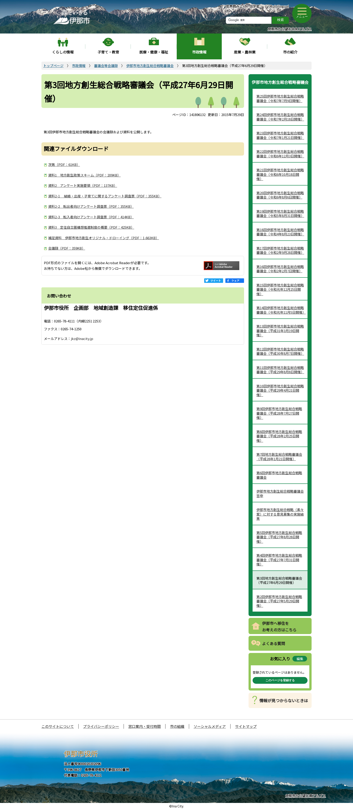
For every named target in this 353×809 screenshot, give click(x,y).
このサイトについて (57, 726)
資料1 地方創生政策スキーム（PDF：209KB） (84, 175)
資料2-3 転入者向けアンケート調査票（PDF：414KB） (91, 217)
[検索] (248, 20)
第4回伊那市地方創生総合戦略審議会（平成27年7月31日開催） (279, 559)
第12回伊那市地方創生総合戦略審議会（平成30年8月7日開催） (280, 351)
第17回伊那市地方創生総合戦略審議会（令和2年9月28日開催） (280, 250)
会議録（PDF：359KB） (66, 248)
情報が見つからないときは (283, 700)
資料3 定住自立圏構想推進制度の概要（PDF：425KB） (91, 227)
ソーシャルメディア (210, 726)
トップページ (53, 65)
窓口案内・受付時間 (144, 726)
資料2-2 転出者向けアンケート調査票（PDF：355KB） (91, 206)
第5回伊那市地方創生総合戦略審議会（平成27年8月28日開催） (279, 537)
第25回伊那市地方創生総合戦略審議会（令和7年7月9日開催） (280, 98)
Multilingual (279, 6)
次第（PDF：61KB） (64, 164)
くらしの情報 (63, 52)
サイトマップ (246, 726)
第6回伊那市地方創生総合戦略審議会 (279, 475)
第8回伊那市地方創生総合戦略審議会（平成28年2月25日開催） (279, 436)
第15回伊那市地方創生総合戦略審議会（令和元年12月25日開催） (280, 289)
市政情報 (199, 52)
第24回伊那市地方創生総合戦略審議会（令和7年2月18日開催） (280, 116)
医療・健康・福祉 (153, 52)
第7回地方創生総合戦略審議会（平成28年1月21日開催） (279, 456)
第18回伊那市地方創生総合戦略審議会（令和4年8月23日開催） (280, 232)
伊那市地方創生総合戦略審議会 (150, 65)
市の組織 (177, 726)
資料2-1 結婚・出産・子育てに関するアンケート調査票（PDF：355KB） (104, 196)
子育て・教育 (108, 52)
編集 (299, 658)
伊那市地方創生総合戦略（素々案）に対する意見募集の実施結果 (280, 514)
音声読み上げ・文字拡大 (243, 8)
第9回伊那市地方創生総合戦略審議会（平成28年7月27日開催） (279, 413)
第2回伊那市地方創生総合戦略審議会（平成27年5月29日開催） (279, 601)
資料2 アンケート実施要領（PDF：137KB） (82, 185)
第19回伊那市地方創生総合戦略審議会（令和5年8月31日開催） (280, 213)
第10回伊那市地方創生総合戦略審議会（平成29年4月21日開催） (280, 390)
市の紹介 (290, 52)
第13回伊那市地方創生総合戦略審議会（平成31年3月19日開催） (280, 330)
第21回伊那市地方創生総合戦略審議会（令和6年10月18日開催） (280, 174)
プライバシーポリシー (101, 726)
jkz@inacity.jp (82, 338)
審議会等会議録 (106, 65)
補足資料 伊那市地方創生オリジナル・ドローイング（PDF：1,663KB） (103, 237)
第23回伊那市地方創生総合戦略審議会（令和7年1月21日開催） (280, 135)
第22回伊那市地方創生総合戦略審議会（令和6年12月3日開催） (280, 153)
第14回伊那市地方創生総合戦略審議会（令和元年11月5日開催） (281, 310)
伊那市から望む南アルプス (305, 795)
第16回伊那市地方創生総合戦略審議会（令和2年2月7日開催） (280, 268)
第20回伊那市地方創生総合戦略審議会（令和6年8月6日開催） (280, 195)
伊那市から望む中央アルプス (290, 29)
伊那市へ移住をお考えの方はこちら (279, 626)
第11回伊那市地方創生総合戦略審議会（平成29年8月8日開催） (280, 369)
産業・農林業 (245, 52)
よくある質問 (273, 643)
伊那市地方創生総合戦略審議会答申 (280, 493)
